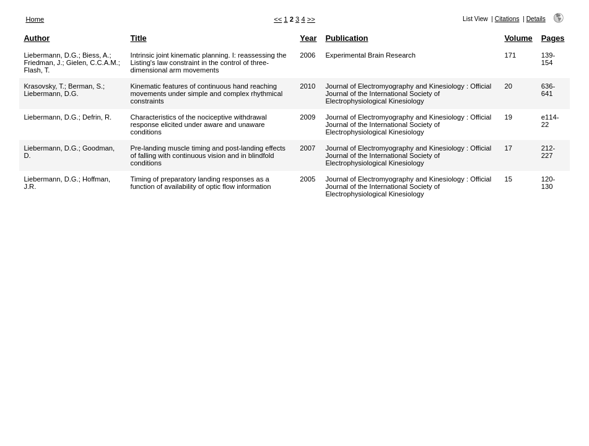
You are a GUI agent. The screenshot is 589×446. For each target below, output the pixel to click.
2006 (307, 55)
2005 (307, 179)
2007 (307, 148)
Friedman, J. (43, 62)
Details (536, 18)
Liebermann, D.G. (51, 55)
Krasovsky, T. (44, 86)
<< (278, 19)
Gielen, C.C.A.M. (92, 62)
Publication (346, 38)
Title (139, 38)
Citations (507, 18)
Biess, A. (96, 55)
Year (308, 38)
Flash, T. (37, 70)
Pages (553, 38)
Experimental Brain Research (370, 55)
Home (34, 19)
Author (37, 38)
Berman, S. (85, 86)
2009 (307, 117)
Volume (518, 38)
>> (311, 19)
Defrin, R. (96, 117)
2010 (307, 86)
